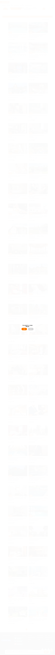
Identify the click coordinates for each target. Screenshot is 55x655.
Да (24, 329)
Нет (31, 329)
